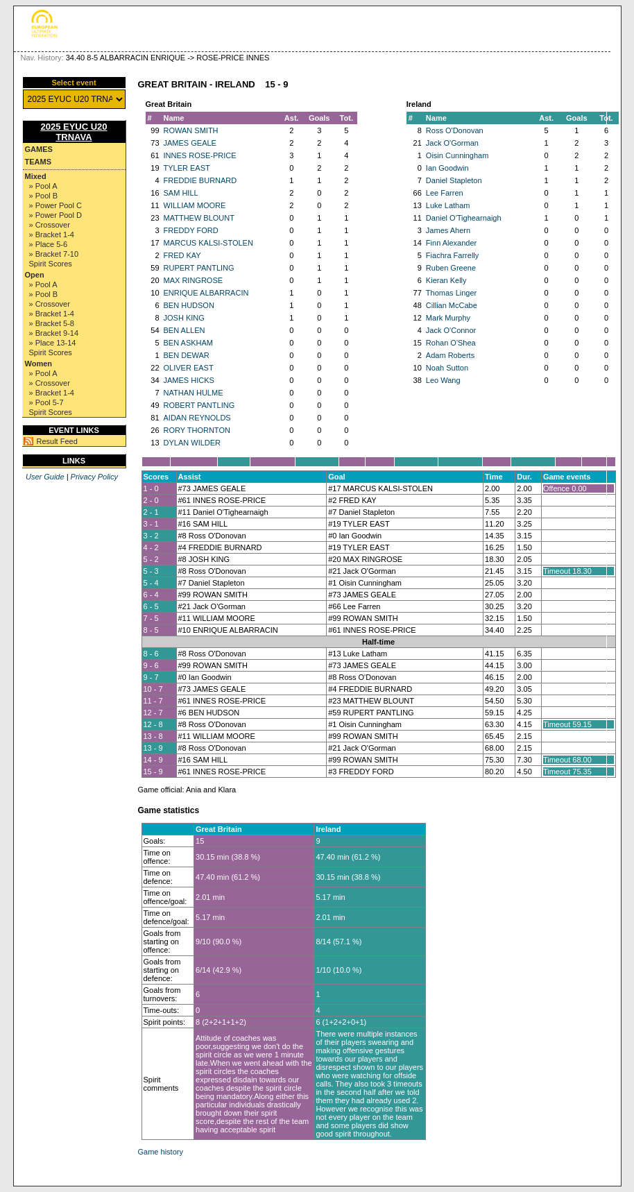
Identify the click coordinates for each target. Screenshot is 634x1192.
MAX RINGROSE (193, 280)
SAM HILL (181, 193)
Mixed (35, 176)
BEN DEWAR (186, 355)
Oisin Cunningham (457, 155)
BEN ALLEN (184, 330)
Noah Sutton (447, 368)
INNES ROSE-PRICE (200, 155)
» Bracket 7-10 (54, 254)
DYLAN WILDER (192, 443)
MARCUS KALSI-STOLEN (208, 243)
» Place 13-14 (52, 343)
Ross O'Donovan (454, 130)
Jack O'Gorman (452, 143)
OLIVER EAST (189, 368)
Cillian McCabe (451, 305)
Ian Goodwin (447, 168)
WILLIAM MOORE (195, 205)
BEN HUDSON (189, 305)
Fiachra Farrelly (452, 255)
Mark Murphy (448, 318)
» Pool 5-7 (46, 402)
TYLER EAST (187, 168)
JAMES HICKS (189, 380)
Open (34, 275)
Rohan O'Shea (451, 343)
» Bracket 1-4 (51, 234)
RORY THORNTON (197, 430)
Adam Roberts (450, 355)
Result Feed (57, 441)
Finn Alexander (451, 243)
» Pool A (43, 186)
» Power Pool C (55, 205)
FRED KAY (182, 255)
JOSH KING (184, 318)
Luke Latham (448, 205)
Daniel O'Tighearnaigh (464, 218)
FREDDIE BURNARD (200, 180)
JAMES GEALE (190, 143)
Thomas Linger (451, 293)
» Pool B (43, 195)
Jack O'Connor (451, 330)
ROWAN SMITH (191, 130)
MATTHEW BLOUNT (199, 218)
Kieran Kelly (446, 280)
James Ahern (448, 230)
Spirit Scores (50, 263)
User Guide (45, 476)
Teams (38, 161)
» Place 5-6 (48, 244)
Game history (160, 1152)
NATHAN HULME (193, 393)
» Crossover (49, 225)
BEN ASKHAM (189, 343)
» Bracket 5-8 (51, 323)
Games (39, 149)
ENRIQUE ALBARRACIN (206, 293)
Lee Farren (444, 193)
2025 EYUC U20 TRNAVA (73, 131)
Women (39, 363)
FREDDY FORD (191, 230)
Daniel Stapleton (454, 180)
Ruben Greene (451, 268)
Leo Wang (443, 380)
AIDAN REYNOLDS (197, 418)
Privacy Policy (94, 476)
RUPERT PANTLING (199, 268)
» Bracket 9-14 (54, 333)
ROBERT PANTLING (199, 405)
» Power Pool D (55, 215)
